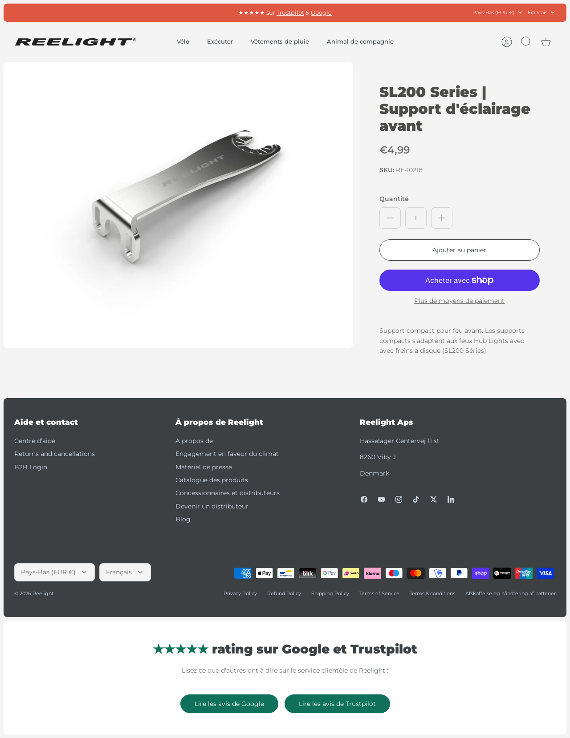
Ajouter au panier (459, 250)
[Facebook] (364, 499)
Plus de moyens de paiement (459, 301)
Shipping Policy (330, 593)
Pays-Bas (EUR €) (497, 12)
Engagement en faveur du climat (227, 454)
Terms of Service (379, 593)
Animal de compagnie (360, 41)
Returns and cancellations (54, 454)
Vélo (183, 41)
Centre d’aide (34, 441)
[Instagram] (398, 499)
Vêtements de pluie (280, 41)
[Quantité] (416, 218)
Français (542, 12)
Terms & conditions (432, 593)
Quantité (394, 199)
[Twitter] (433, 499)
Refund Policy (284, 593)
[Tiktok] (416, 499)
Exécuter (220, 41)
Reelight (43, 593)
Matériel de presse (203, 467)
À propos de (194, 441)
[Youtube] (381, 499)
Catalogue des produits (211, 480)
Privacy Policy (240, 593)
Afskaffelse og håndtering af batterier (510, 593)
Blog (183, 519)
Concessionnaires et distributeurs (227, 493)
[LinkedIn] (451, 499)
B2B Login (30, 467)
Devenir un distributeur (211, 506)
